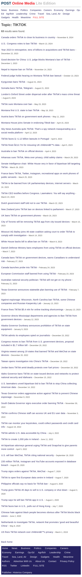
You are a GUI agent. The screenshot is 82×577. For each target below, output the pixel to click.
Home (5, 548)
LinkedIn (25, 565)
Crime (33, 14)
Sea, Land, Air (53, 14)
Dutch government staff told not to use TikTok (24, 203)
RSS (4, 565)
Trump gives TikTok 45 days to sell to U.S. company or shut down (34, 490)
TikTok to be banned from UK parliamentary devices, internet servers (36, 183)
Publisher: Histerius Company (17, 572)
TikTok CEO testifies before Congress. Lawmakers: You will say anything (38, 193)
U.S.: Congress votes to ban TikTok (19, 43)
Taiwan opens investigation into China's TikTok (24, 361)
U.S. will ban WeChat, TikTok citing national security (27, 455)
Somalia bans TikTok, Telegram (17, 88)
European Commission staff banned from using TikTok (28, 273)
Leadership (21, 14)
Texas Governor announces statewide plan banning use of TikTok (34, 289)
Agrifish (10, 14)
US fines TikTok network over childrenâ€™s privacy (27, 532)
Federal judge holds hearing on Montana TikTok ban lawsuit (31, 75)
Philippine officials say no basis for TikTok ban (24, 484)
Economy (58, 10)
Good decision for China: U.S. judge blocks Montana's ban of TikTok (35, 59)
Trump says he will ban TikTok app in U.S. (22, 500)
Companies (36, 10)
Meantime (26, 17)
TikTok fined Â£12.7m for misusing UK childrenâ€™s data (30, 145)
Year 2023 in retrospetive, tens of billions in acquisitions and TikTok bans (38, 50)
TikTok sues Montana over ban (16, 104)
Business (13, 10)
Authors (6, 561)
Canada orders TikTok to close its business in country (28, 37)
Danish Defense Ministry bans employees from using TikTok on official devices (40, 248)
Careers (48, 10)
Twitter (13, 565)
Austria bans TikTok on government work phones (25, 116)
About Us (40, 561)
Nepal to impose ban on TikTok (16, 69)
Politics (24, 10)
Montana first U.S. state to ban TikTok (20, 110)
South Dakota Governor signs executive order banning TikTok (32, 403)
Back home (7, 542)
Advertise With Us (22, 561)
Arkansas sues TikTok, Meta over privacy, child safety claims (31, 157)
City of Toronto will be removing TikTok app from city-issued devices (35, 222)
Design (66, 14)
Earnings (69, 10)
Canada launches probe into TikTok (19, 267)
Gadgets (5, 17)
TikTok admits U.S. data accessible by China (23, 433)
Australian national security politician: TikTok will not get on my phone (36, 280)
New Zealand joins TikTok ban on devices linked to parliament (32, 209)
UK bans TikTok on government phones (21, 215)
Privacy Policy (67, 561)
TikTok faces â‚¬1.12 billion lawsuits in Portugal (25, 139)
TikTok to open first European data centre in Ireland (27, 477)
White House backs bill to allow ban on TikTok (24, 241)
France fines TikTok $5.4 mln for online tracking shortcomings (32, 309)
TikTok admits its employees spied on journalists (25, 335)
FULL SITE (38, 565)
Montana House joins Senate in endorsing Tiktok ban (28, 123)
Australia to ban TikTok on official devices (22, 151)
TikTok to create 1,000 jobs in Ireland (20, 439)
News (4, 10)
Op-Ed (31, 552)
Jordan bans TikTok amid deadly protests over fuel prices (30, 367)
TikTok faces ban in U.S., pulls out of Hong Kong (25, 506)
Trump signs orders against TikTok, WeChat (23, 471)
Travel (41, 14)
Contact (52, 561)
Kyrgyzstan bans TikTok (13, 82)
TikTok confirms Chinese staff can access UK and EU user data (33, 413)
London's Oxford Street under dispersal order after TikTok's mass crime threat (40, 94)
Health (15, 17)
